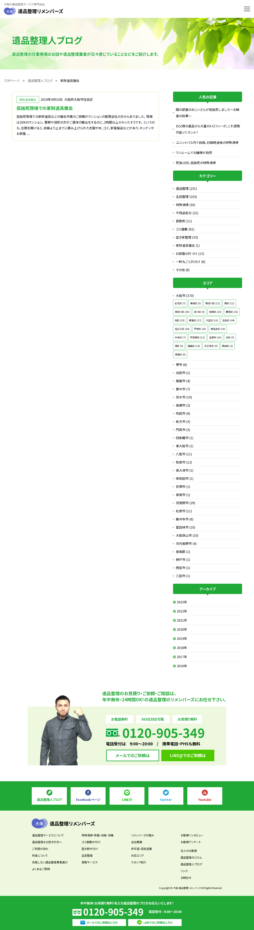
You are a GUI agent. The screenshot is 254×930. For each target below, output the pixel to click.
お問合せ (186, 878)
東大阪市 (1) (184, 445)
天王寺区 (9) (210, 345)
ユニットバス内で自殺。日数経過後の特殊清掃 (207, 142)
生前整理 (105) (186, 196)
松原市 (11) (184, 511)
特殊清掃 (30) (185, 204)
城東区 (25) (215, 311)
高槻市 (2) (183, 405)
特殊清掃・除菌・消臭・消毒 (98, 835)
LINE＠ (127, 799)
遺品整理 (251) (186, 188)
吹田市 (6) (183, 413)
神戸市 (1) (183, 559)
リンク (184, 871)
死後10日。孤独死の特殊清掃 (196, 162)
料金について (40, 855)
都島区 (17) (195, 320)
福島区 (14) (194, 345)
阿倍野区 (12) (197, 337)
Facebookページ (88, 799)
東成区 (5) (195, 303)
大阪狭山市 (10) (187, 535)
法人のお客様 (189, 851)
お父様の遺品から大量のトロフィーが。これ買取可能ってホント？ (208, 129)
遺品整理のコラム (191, 857)
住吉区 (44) (228, 320)
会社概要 (136, 842)
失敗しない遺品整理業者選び (50, 862)
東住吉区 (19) (218, 328)
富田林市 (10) (185, 527)
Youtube (204, 799)
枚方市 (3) (183, 421)
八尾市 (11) (184, 454)
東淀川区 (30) (182, 311)
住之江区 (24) (182, 328)
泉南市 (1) (183, 494)
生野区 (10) (215, 337)
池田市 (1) (183, 372)
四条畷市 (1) (184, 437)
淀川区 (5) (199, 311)
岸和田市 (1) (184, 478)
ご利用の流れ (40, 849)
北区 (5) (230, 337)
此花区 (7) (180, 303)
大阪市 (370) (185, 295)
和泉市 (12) (184, 462)
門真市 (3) (183, 429)
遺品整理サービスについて (48, 835)
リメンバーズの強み (142, 835)
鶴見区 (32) (232, 311)
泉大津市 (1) (184, 470)
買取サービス (90, 862)
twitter (166, 799)
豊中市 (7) (183, 389)
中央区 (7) (180, 337)
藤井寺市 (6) (184, 519)
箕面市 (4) (183, 380)
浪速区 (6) (180, 354)
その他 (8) (183, 269)
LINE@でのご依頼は (188, 755)
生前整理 (87, 855)
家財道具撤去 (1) (188, 245)
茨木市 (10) (184, 397)
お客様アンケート (191, 842)
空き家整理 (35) (187, 237)
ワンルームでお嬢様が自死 (194, 152)
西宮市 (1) (183, 567)
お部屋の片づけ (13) (190, 253)
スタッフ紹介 (138, 862)
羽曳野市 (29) (185, 502)
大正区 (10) (212, 320)
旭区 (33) (180, 320)
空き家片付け (90, 849)
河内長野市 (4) (186, 543)
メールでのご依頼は (132, 755)
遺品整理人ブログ (49, 799)
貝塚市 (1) (183, 486)
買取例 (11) (184, 221)
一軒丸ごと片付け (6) (190, 261)
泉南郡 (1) (183, 551)
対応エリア (137, 855)
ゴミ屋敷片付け (91, 842)
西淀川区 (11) (212, 303)
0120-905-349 (113, 911)
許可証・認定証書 (141, 849)
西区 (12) (229, 303)
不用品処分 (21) (187, 212)
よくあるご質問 (41, 869)
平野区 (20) (200, 328)
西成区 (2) (227, 345)
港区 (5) (179, 345)
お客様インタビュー (192, 835)
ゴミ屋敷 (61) (185, 229)
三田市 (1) (183, 575)
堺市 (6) (181, 364)
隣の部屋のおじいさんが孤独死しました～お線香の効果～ (207, 112)
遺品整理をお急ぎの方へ (47, 842)
